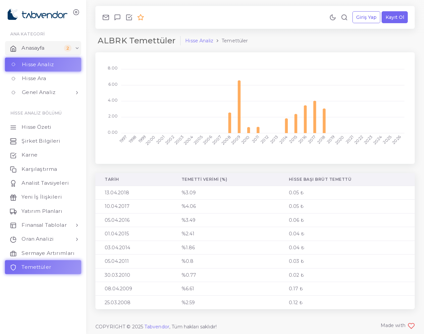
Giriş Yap (366, 17)
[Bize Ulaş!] (106, 17)
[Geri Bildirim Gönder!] (117, 17)
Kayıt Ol (395, 17)
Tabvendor (156, 327)
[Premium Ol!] (140, 17)
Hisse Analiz (199, 41)
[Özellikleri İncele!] (129, 17)
